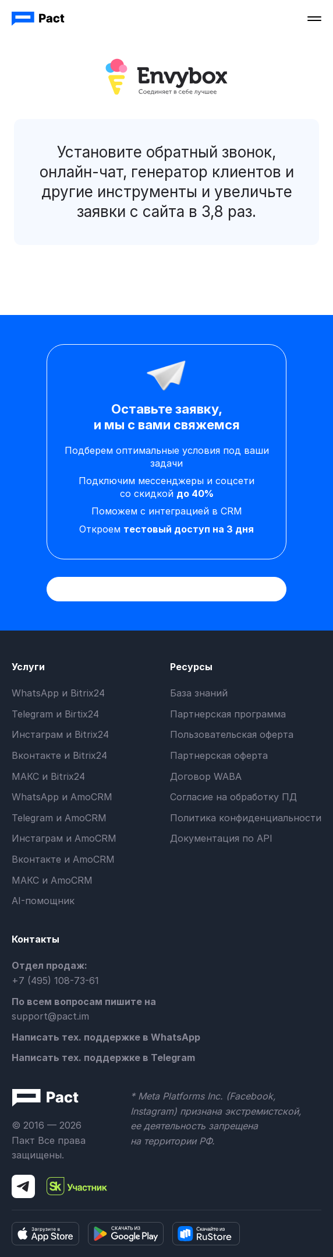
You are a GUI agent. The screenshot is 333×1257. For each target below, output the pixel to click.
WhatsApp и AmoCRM (62, 797)
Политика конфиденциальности (245, 818)
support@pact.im (50, 1016)
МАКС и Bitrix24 (48, 776)
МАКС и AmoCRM (52, 880)
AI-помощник (43, 900)
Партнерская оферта (219, 755)
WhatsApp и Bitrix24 (58, 693)
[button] (314, 19)
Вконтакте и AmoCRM (63, 859)
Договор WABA (206, 776)
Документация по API (221, 838)
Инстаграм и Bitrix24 (60, 734)
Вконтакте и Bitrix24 (59, 755)
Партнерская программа (228, 714)
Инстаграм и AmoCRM (64, 838)
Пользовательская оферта (231, 734)
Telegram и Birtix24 (55, 714)
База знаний (199, 693)
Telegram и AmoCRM (59, 818)
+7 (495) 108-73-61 (55, 980)
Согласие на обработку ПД (233, 797)
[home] (39, 19)
